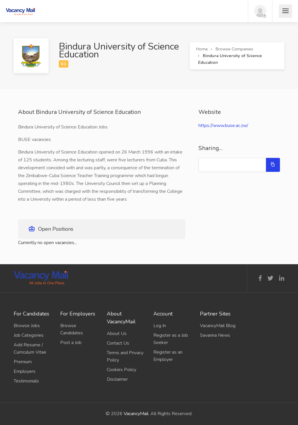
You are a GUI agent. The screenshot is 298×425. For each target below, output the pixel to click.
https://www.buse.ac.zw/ (223, 125)
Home (202, 49)
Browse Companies (234, 49)
